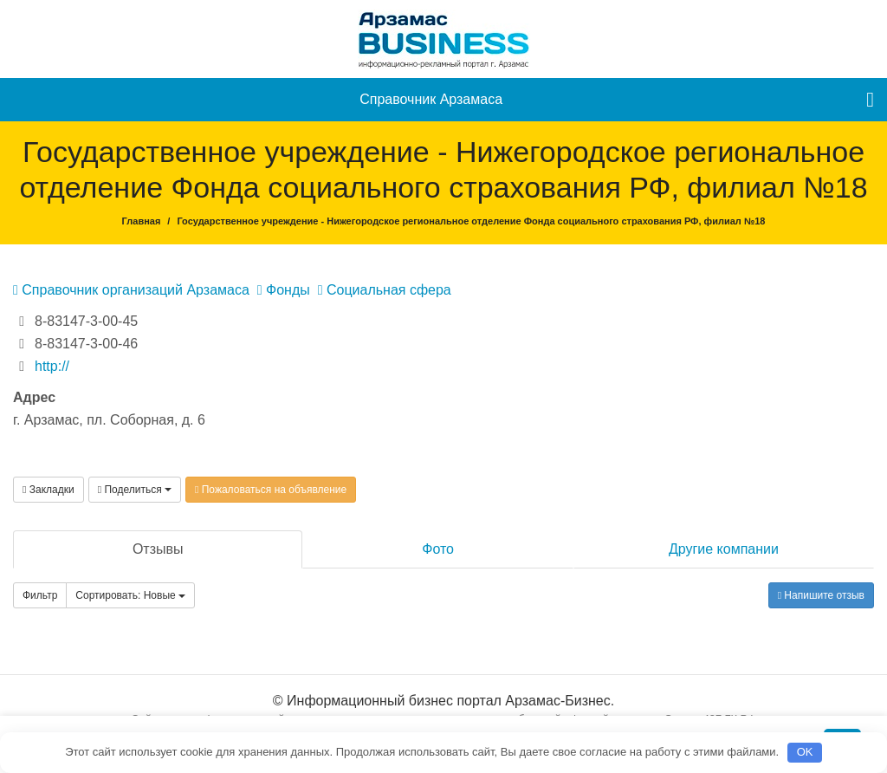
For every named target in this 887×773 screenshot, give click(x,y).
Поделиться (135, 490)
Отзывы (158, 549)
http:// (52, 366)
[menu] (870, 99)
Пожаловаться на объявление (270, 490)
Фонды (283, 290)
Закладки (48, 490)
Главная (141, 221)
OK (805, 751)
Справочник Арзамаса (430, 99)
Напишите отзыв (821, 595)
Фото (438, 549)
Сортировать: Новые (130, 595)
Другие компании (724, 549)
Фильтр (40, 595)
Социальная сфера (384, 290)
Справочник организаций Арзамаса (131, 290)
